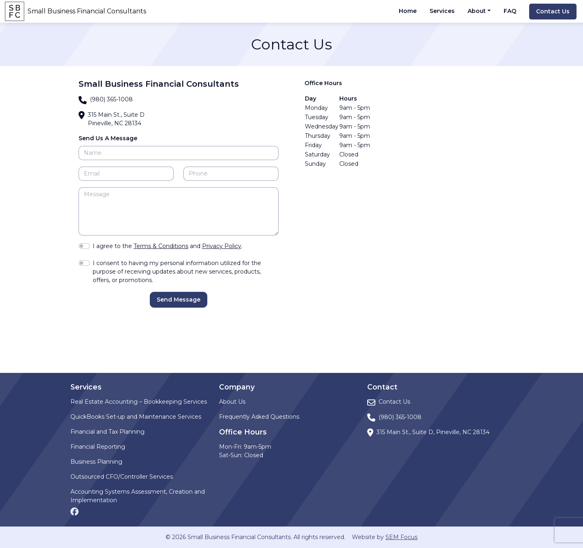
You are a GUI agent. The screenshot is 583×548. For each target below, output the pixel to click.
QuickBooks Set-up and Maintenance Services (135, 416)
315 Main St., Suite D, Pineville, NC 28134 (433, 432)
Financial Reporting (97, 446)
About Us (232, 401)
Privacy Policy (221, 246)
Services (442, 11)
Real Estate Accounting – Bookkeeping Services (138, 401)
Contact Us (553, 11)
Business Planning (96, 461)
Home (408, 11)
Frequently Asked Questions (259, 416)
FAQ (510, 11)
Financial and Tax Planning (107, 431)
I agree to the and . (168, 246)
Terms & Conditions (161, 246)
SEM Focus (401, 537)
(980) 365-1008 (111, 99)
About (477, 11)
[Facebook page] (74, 511)
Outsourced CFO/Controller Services (121, 476)
